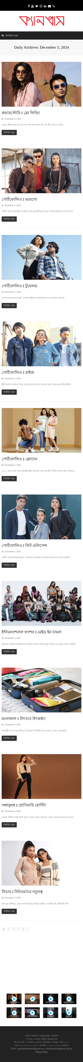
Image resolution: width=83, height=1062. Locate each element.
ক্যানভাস (54, 1036)
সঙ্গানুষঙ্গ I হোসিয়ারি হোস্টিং (24, 805)
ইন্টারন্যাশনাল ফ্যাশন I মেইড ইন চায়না (31, 632)
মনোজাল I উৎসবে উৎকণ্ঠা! (24, 719)
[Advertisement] (41, 961)
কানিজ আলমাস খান (49, 1039)
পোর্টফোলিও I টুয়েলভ (19, 286)
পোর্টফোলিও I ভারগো (19, 199)
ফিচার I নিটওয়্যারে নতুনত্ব (22, 892)
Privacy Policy (41, 1052)
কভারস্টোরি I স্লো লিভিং (21, 113)
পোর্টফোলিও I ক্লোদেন (19, 459)
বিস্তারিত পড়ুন (9, 132)
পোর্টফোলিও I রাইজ (18, 372)
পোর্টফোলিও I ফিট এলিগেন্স (24, 545)
